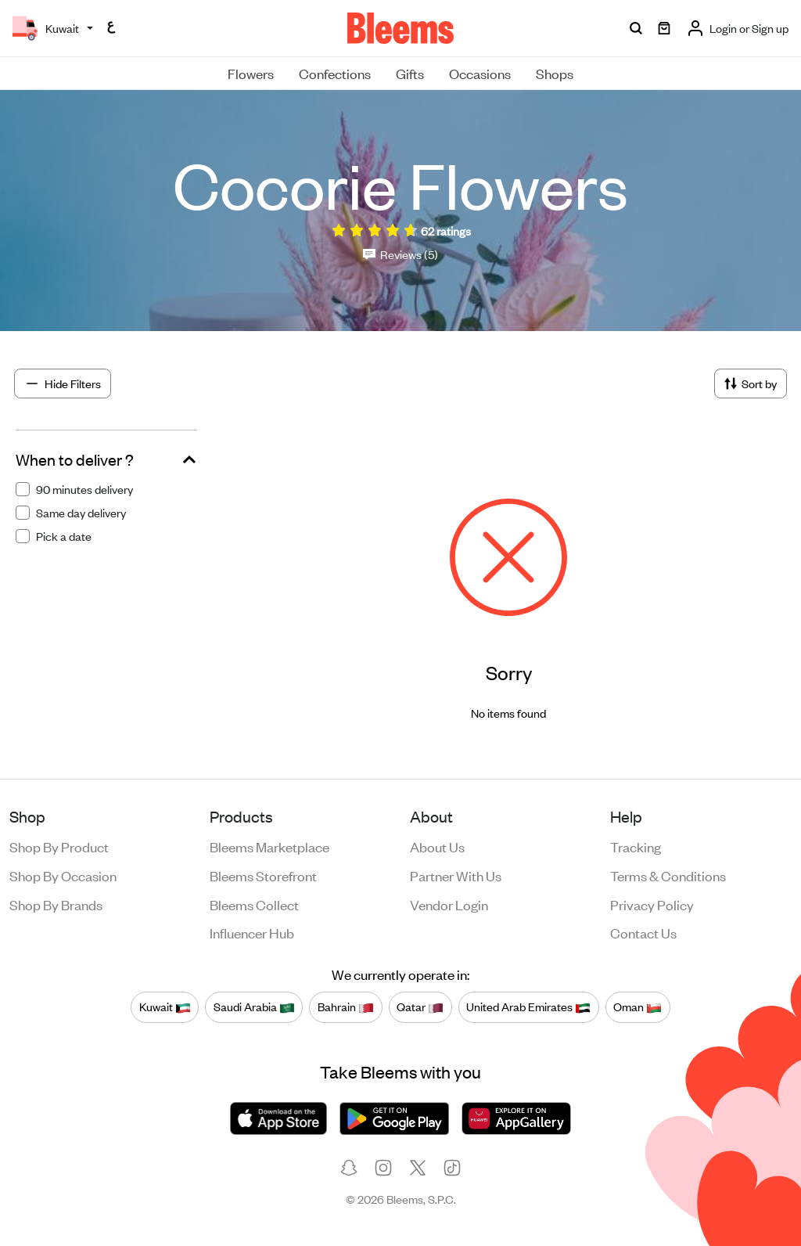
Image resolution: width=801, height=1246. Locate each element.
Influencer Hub (252, 932)
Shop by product (59, 846)
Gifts (410, 72)
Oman (637, 1006)
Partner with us (455, 875)
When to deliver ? (75, 459)
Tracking (635, 846)
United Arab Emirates (528, 1006)
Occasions (480, 72)
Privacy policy (652, 904)
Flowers (251, 72)
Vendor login (449, 904)
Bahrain (346, 1006)
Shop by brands (55, 904)
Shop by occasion (63, 875)
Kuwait (165, 1006)
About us (437, 846)
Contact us (643, 932)
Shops (554, 72)
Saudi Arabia (254, 1006)
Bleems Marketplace (269, 846)
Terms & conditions (668, 875)
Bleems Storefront (263, 875)
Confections (335, 72)
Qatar (420, 1006)
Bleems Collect (254, 904)
